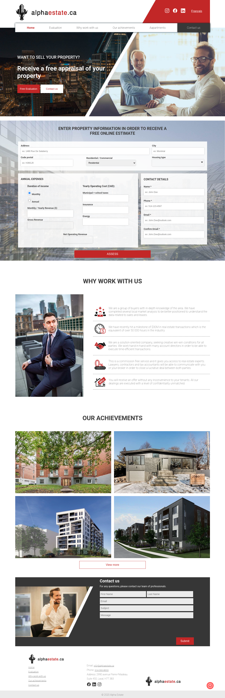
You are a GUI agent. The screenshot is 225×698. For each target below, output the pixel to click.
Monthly (36, 194)
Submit (185, 641)
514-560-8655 (102, 669)
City (154, 145)
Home (31, 27)
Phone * (148, 200)
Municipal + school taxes (95, 192)
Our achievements (124, 27)
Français (196, 11)
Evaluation (55, 27)
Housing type (159, 157)
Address (25, 145)
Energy (86, 216)
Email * (147, 214)
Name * (148, 186)
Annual (35, 201)
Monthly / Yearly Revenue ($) (42, 208)
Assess (112, 253)
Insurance (88, 204)
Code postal (27, 157)
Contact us (193, 27)
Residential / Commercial (99, 158)
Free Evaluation (30, 88)
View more (112, 564)
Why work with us (87, 27)
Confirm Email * (152, 229)
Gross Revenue (35, 219)
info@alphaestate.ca (105, 664)
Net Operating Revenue (75, 234)
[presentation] (127, 626)
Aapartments (158, 27)
